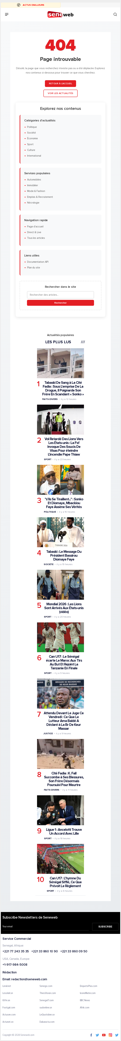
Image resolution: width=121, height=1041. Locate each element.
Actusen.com (9, 1014)
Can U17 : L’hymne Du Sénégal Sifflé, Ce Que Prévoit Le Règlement (65, 882)
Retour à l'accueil (60, 83)
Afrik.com (84, 1007)
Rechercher (60, 303)
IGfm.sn (6, 1000)
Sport (30, 144)
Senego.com (46, 986)
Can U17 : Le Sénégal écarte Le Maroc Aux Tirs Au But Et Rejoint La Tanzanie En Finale (64, 662)
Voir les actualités (60, 93)
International (34, 155)
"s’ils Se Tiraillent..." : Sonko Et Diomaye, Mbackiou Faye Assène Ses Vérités (64, 503)
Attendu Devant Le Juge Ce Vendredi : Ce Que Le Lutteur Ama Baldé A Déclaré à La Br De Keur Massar (64, 721)
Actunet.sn (8, 1022)
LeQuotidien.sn (47, 1014)
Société (31, 132)
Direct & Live (34, 232)
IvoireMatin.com (88, 993)
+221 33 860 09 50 (73, 951)
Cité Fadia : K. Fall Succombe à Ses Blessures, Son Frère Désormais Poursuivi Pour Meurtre (64, 779)
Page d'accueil (35, 226)
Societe (48, 564)
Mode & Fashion (36, 191)
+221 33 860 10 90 (44, 951)
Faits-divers (50, 399)
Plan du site (33, 267)
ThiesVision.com (48, 993)
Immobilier (32, 185)
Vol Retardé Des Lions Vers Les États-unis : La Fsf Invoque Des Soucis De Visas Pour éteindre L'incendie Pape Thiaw (64, 446)
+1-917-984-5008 (15, 965)
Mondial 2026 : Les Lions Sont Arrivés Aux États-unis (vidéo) (63, 608)
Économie (32, 138)
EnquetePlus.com (88, 986)
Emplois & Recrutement (40, 197)
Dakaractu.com (47, 1022)
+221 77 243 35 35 (16, 951)
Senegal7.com (47, 1000)
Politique (32, 127)
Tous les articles (36, 238)
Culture (31, 150)
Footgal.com (9, 1007)
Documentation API (37, 262)
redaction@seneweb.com (29, 979)
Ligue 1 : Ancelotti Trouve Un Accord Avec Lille (64, 831)
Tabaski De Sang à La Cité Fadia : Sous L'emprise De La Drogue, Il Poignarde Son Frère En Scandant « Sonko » (63, 388)
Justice (48, 733)
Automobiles (34, 179)
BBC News (85, 1000)
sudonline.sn (46, 1007)
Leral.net (7, 986)
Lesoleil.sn (8, 993)
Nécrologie (33, 202)
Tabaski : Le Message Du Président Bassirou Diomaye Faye (63, 555)
